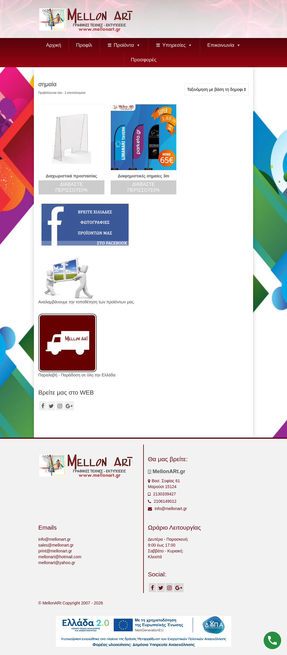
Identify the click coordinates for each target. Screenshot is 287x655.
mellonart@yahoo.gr (56, 562)
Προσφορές (144, 60)
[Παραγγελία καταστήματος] (216, 89)
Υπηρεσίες (177, 45)
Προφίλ (84, 45)
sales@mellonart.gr (56, 545)
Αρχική (53, 45)
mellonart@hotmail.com (59, 556)
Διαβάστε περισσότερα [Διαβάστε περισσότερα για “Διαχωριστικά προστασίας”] (71, 187)
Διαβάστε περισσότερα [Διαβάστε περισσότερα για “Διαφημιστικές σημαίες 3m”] (143, 187)
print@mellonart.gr (55, 551)
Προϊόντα (127, 45)
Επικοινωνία (224, 45)
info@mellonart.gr (167, 508)
